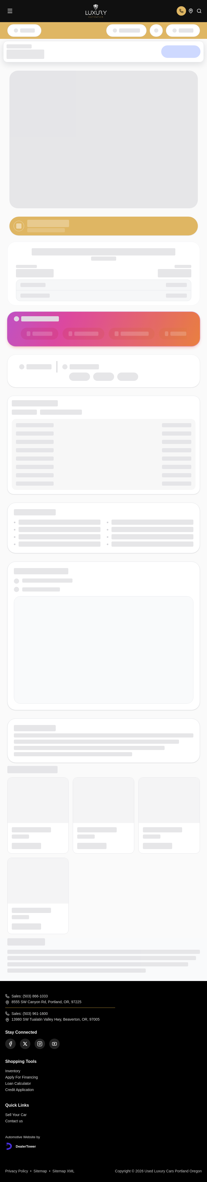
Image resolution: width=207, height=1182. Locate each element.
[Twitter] (25, 1044)
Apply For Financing (21, 1077)
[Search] (199, 11)
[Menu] (10, 11)
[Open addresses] (190, 11)
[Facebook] (10, 1044)
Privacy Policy (16, 1171)
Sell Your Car (16, 1115)
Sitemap (40, 1171)
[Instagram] (40, 1044)
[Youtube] (54, 1044)
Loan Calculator (18, 1083)
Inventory (12, 1071)
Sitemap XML (63, 1171)
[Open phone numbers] (181, 11)
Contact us (14, 1121)
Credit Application (19, 1090)
